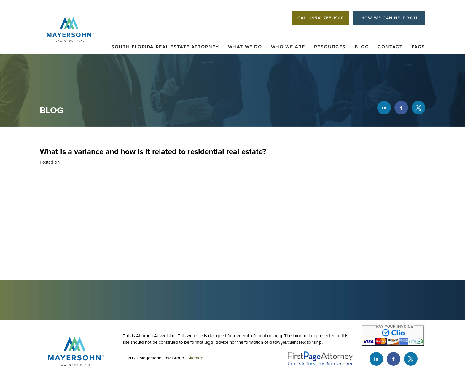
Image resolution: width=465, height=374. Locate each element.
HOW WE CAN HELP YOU (389, 17)
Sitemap (195, 358)
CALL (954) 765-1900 (320, 17)
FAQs (418, 47)
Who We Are (288, 47)
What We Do (245, 47)
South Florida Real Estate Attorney (165, 47)
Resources (330, 47)
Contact (390, 47)
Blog (362, 47)
